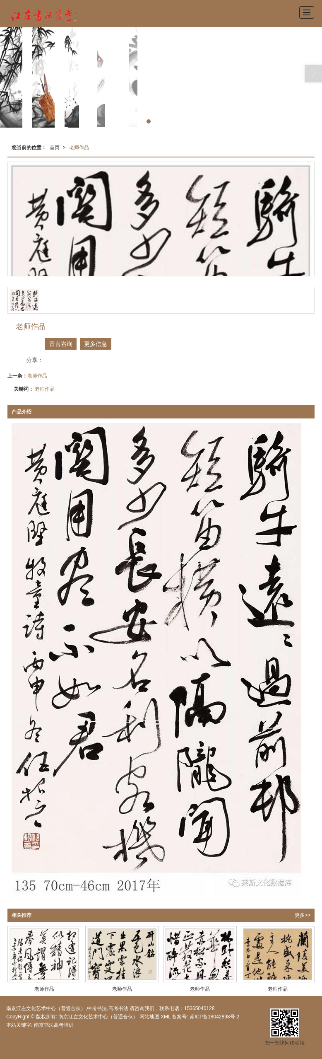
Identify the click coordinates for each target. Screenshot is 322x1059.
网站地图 (149, 1017)
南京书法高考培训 (54, 1025)
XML (166, 1017)
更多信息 (95, 344)
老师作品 (79, 147)
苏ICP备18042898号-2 (213, 1017)
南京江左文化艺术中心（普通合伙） (98, 1017)
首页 (55, 147)
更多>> (302, 915)
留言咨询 (60, 344)
